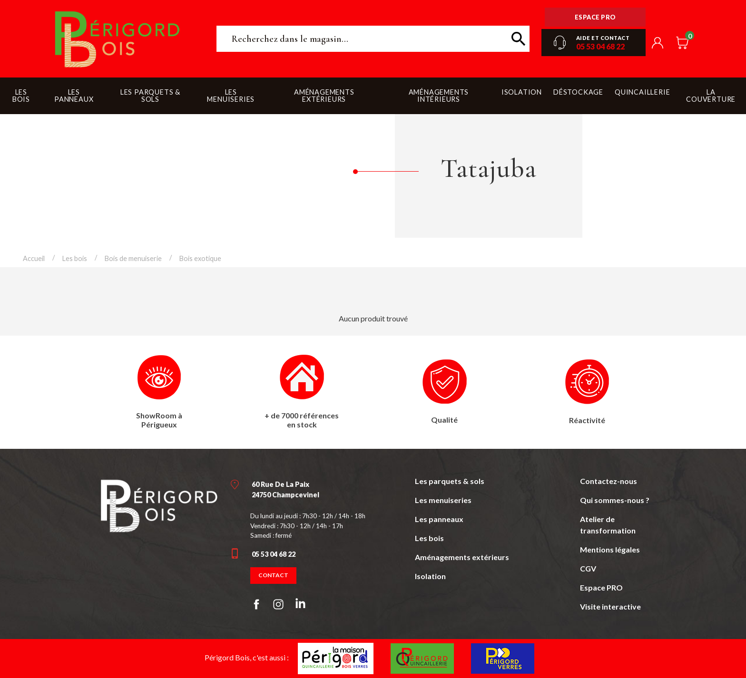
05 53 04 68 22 (600, 46)
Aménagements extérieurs (462, 557)
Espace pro (595, 17)
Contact (273, 575)
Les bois (429, 537)
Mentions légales (610, 549)
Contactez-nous (608, 480)
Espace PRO (601, 587)
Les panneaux (439, 518)
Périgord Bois (117, 39)
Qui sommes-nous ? (614, 499)
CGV (588, 568)
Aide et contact (603, 38)
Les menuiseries (443, 499)
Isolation (430, 576)
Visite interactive (610, 606)
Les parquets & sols (449, 480)
